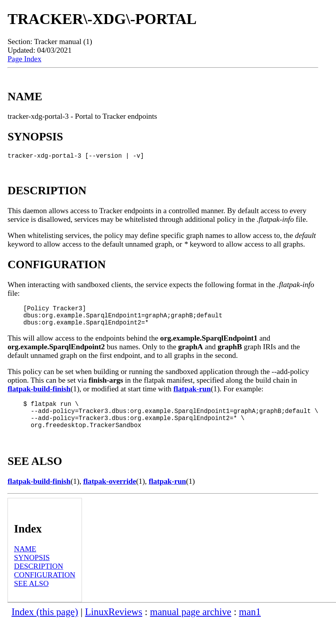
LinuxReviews (114, 624)
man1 (250, 624)
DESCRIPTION (38, 579)
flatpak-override (109, 494)
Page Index (24, 59)
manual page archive (190, 624)
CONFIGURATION (45, 587)
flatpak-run (192, 395)
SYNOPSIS (32, 570)
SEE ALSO (31, 596)
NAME (25, 561)
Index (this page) (44, 624)
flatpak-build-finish (39, 395)
